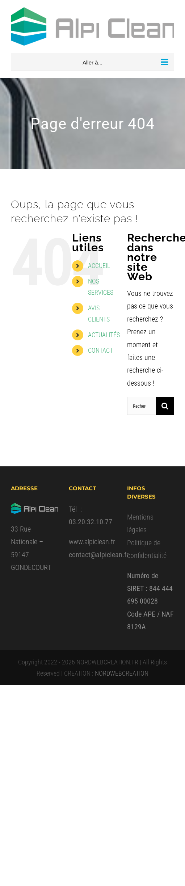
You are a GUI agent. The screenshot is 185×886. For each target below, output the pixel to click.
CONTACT (100, 350)
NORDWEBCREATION (121, 673)
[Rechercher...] (141, 406)
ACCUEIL (99, 265)
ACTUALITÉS (104, 335)
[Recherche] (165, 406)
